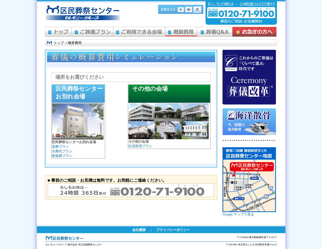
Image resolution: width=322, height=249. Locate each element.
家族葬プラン (62, 156)
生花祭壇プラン (140, 146)
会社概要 (139, 230)
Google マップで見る (238, 214)
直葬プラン (60, 146)
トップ (59, 43)
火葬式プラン (62, 151)
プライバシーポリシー (173, 230)
